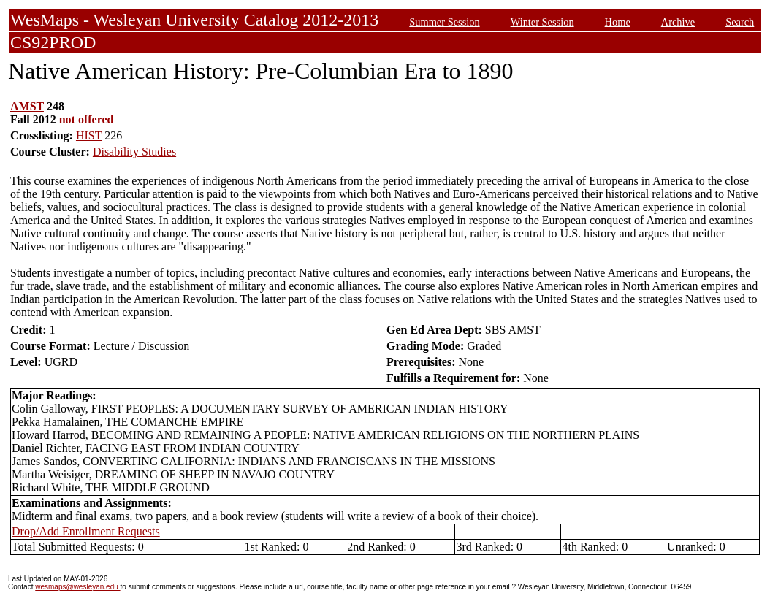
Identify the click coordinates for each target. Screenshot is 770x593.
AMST (27, 106)
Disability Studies (134, 151)
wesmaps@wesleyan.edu (77, 587)
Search (739, 22)
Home (617, 22)
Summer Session (444, 22)
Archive (678, 22)
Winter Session (542, 22)
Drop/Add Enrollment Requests (86, 531)
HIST (89, 135)
